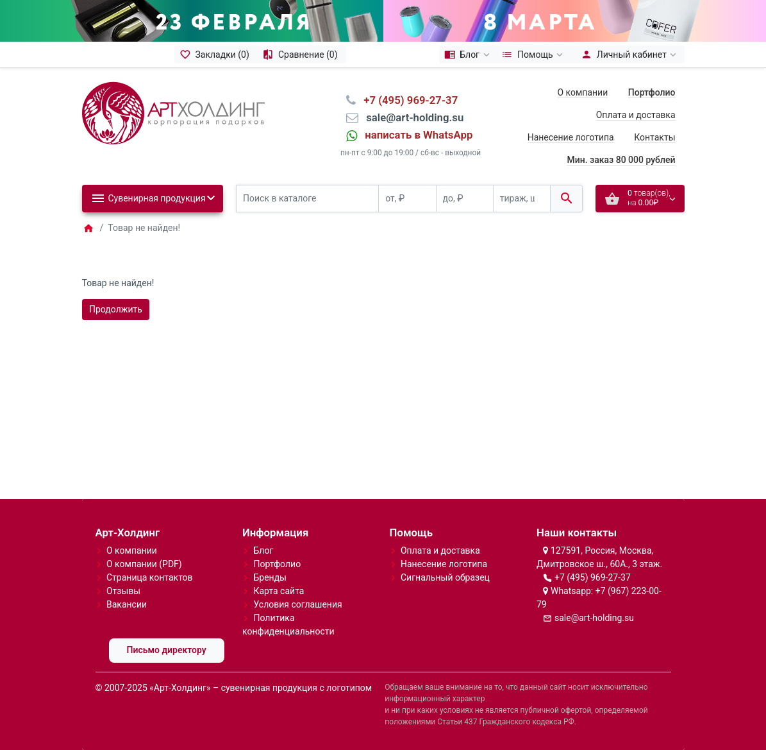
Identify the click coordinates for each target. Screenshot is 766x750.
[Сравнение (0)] (301, 55)
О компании (582, 92)
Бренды (270, 577)
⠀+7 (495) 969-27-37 (407, 100)
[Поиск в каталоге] (307, 198)
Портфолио (277, 564)
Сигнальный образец (445, 577)
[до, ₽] (465, 198)
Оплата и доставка (636, 115)
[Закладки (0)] (216, 55)
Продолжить (115, 309)
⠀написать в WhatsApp (414, 134)
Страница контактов (149, 577)
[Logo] (173, 112)
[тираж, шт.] (522, 198)
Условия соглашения (297, 604)
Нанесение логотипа (571, 137)
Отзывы (123, 591)
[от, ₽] (407, 198)
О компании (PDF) (144, 564)
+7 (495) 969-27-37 (592, 577)
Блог (263, 550)
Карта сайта (278, 591)
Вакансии (126, 604)
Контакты (654, 137)
